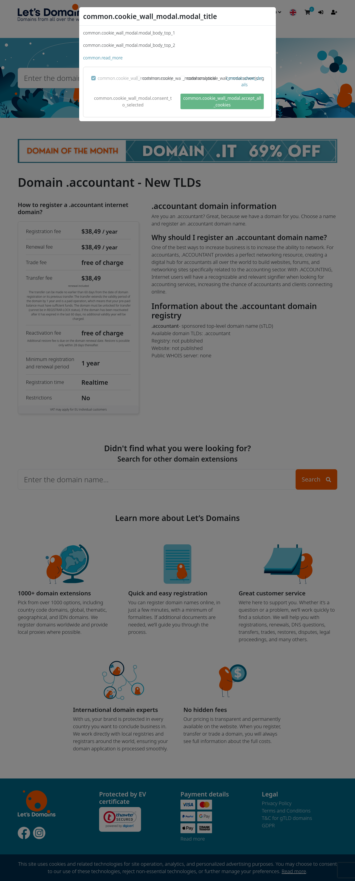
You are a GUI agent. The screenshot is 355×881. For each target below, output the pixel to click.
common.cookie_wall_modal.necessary (135, 78)
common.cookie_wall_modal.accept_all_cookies (222, 101)
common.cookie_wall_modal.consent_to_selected (133, 101)
